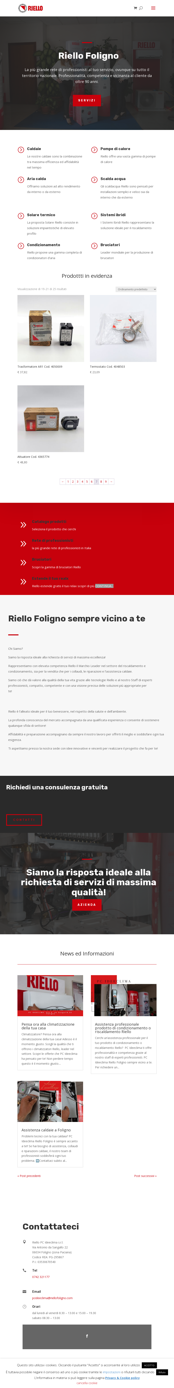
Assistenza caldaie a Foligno (46, 1129)
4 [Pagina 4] (82, 481)
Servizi (87, 100)
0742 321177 (40, 1277)
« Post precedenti (29, 1176)
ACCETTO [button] (149, 1365)
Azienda (87, 905)
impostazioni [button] (111, 1372)
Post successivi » (145, 1176)
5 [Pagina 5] (87, 481)
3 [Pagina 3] (77, 481)
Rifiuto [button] (162, 1372)
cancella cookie (87, 1383)
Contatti (24, 819)
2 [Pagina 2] (73, 481)
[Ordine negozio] (136, 289)
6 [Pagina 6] (92, 481)
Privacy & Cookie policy (122, 1378)
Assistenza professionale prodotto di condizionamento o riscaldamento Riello (123, 1028)
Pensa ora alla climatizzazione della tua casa (48, 1026)
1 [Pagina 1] (68, 481)
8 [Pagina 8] (101, 481)
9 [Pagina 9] (106, 481)
